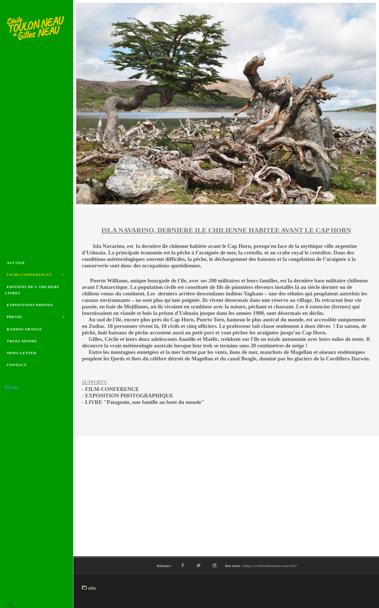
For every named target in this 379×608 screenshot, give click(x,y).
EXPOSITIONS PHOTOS (30, 305)
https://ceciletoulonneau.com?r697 (270, 566)
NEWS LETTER (21, 356)
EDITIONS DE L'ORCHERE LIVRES (32, 290)
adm (12, 391)
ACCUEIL (16, 259)
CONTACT (17, 368)
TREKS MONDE (22, 345)
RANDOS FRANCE (24, 333)
